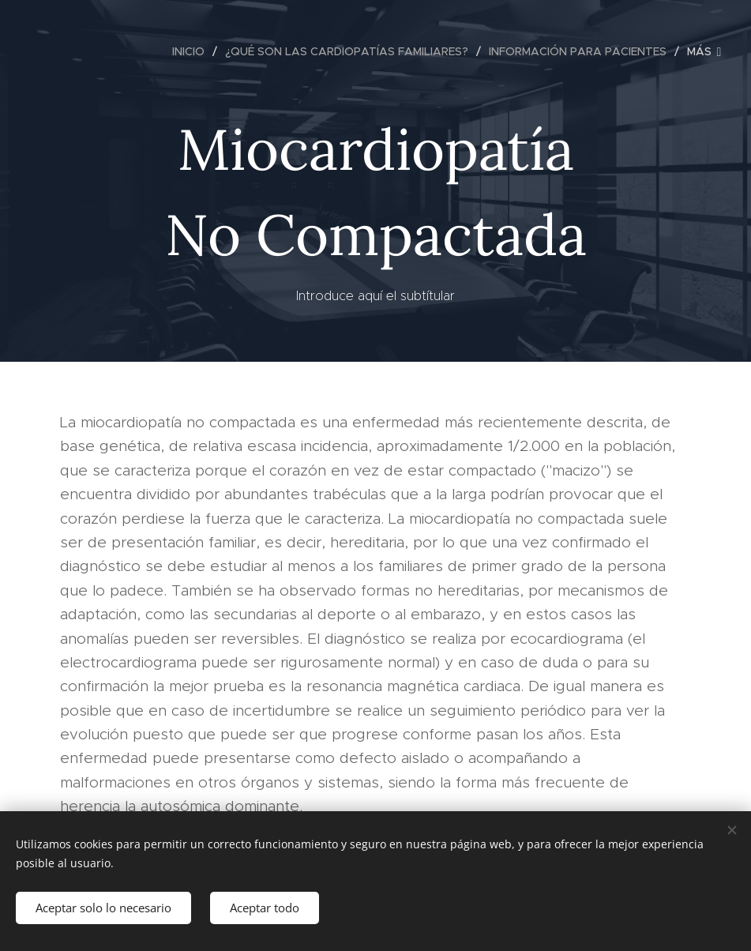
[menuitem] (192, 51)
